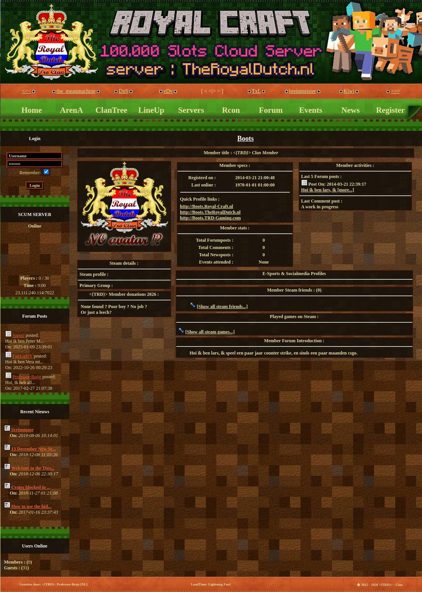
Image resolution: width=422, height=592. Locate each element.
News (351, 110)
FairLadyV (23, 356)
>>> (395, 91)
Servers (191, 110)
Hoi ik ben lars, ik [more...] (327, 190)
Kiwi (348, 91)
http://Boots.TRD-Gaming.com (210, 218)
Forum (271, 110)
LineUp (151, 110)
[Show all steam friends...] (222, 306)
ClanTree (111, 110)
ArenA (71, 110)
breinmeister (302, 91)
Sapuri (19, 335)
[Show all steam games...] (210, 332)
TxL (256, 91)
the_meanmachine (75, 91)
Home (31, 110)
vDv (167, 91)
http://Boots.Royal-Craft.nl (206, 206)
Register (390, 110)
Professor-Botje (27, 376)
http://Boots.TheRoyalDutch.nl (210, 212)
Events (310, 110)
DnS (123, 91)
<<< (26, 91)
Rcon (231, 110)
